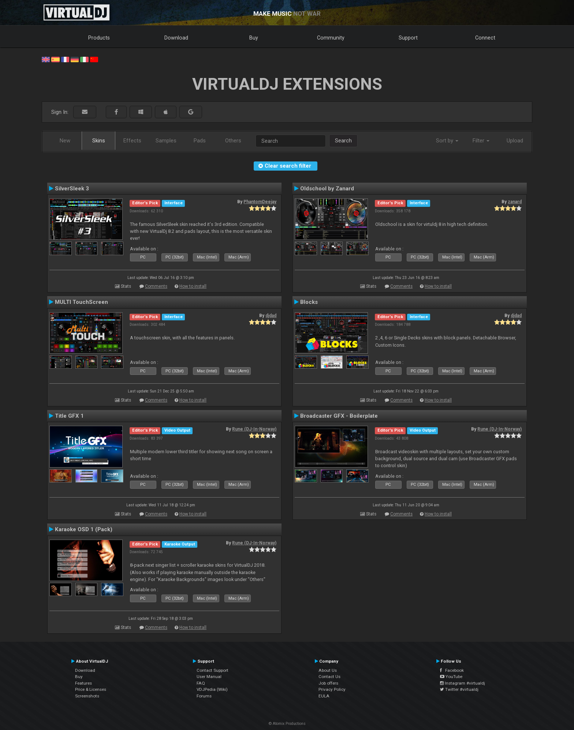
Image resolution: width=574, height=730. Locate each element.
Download (176, 38)
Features (83, 683)
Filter (481, 140)
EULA (323, 696)
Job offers (328, 683)
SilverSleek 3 (72, 188)
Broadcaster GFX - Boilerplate (339, 416)
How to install (192, 286)
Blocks (309, 302)
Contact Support (212, 670)
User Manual (209, 676)
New (65, 140)
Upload (515, 140)
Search (343, 140)
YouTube (451, 676)
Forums (204, 696)
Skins (98, 140)
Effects (132, 140)
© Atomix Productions (287, 723)
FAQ (201, 683)
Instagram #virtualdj (462, 683)
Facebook (452, 670)
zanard (515, 201)
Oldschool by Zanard (327, 188)
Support (408, 38)
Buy (253, 38)
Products (99, 38)
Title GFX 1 (69, 416)
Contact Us (329, 676)
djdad (270, 315)
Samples (166, 140)
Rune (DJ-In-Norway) (254, 429)
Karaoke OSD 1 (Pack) (83, 529)
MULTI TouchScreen (81, 302)
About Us (327, 670)
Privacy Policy (332, 689)
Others (233, 140)
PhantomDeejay (259, 201)
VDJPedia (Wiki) (212, 689)
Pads (200, 140)
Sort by (447, 140)
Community (330, 38)
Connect (485, 38)
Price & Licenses (90, 689)
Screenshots (87, 696)
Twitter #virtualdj (459, 689)
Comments (156, 286)
